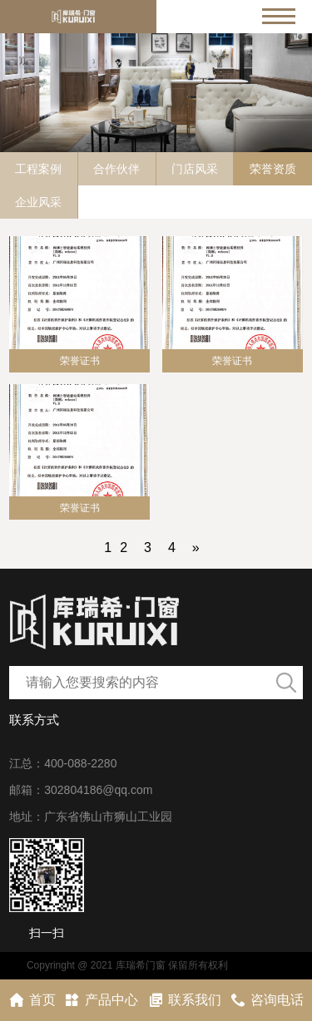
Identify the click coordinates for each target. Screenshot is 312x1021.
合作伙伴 (116, 168)
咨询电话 (267, 1000)
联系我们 (184, 1000)
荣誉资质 (273, 168)
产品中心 (101, 1000)
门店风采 (194, 168)
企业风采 (38, 202)
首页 (32, 1000)
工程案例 (38, 168)
